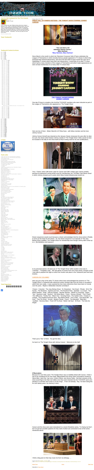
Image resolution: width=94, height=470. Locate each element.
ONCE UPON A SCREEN (6, 171)
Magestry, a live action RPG (6, 275)
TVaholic (2, 235)
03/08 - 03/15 (5, 107)
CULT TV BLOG (4, 182)
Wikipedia (3, 205)
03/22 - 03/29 (5, 104)
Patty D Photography (5, 278)
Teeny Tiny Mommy (4, 276)
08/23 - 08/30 (5, 80)
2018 (3, 120)
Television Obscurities (5, 243)
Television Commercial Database (7, 262)
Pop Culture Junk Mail (5, 226)
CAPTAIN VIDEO (4, 185)
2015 (3, 123)
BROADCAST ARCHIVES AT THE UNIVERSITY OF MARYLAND (13, 186)
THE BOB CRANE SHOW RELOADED (8, 162)
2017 (3, 121)
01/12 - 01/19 (5, 116)
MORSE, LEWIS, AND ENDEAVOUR (8, 219)
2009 (3, 130)
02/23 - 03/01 (5, 110)
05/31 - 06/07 (5, 93)
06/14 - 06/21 (5, 91)
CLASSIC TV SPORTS (5, 181)
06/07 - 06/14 (5, 92)
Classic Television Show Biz (6, 245)
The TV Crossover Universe (6, 191)
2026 (3, 52)
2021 (3, 58)
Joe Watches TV (4, 202)
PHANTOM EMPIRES (5, 170)
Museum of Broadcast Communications (8, 257)
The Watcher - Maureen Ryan (6, 236)
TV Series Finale (4, 241)
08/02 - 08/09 (5, 83)
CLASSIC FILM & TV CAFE (6, 183)
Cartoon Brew (3, 230)
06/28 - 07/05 (5, 89)
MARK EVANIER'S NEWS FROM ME (8, 161)
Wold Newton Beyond (5, 228)
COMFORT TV (4, 180)
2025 (3, 53)
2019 (3, 119)
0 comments (46, 460)
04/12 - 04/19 (5, 101)
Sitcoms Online (4, 251)
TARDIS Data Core (4, 222)
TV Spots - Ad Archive (5, 242)
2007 (3, 133)
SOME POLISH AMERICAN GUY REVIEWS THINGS (11, 167)
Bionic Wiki (3, 208)
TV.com (2, 246)
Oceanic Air (3, 265)
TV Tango (3, 249)
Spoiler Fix (3, 240)
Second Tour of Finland (5, 266)
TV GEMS (3, 166)
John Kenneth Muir (4, 234)
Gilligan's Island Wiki (5, 211)
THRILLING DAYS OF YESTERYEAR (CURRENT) (10, 156)
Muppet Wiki (3, 220)
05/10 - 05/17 (5, 96)
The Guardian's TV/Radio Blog (6, 198)
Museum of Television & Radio (6, 256)
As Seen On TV (37, 461)
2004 (3, 136)
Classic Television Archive (6, 224)
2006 (3, 134)
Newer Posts (35, 464)
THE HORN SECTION (5, 177)
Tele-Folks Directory (73, 461)
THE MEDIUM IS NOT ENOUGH (7, 159)
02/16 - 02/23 (5, 111)
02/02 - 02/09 (5, 113)
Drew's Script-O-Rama (5, 260)
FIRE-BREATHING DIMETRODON (7, 178)
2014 (3, 124)
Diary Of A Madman (4, 227)
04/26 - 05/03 (5, 99)
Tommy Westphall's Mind (5, 190)
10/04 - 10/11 (5, 73)
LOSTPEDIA (3, 216)
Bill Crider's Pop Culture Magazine (7, 197)
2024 (3, 54)
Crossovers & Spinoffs (5, 188)
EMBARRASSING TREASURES (7, 179)
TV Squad (3, 196)
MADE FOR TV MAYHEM (6, 173)
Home (63, 464)
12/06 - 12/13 (5, 63)
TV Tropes (3, 248)
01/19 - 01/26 (5, 115)
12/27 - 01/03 (5, 60)
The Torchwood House (5, 269)
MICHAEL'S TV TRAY (5, 172)
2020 (3, 59)
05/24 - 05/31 (5, 94)
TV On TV (79, 461)
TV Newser (3, 225)
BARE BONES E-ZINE (5, 187)
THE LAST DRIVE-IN (5, 174)
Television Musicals (4, 267)
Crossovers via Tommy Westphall (7, 189)
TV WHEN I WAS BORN (5, 164)
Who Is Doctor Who (4, 268)
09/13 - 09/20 (5, 76)
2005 (3, 135)
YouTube (2, 195)
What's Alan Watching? (5, 200)
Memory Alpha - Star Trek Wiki (6, 218)
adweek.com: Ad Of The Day (6, 253)
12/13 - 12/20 (5, 62)
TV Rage (2, 247)
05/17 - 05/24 (5, 95)
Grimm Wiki (3, 212)
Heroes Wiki (3, 213)
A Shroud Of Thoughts (5, 199)
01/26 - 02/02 (5, 114)
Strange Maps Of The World (6, 271)
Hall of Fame (42, 461)
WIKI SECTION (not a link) (6, 204)
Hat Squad (47, 461)
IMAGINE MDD (4, 176)
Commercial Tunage (5, 206)
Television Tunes (4, 261)
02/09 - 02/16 (5, 112)
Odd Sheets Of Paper (5, 274)
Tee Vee (2, 254)
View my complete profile (6, 33)
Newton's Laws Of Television (6, 259)
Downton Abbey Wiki (5, 210)
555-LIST (2, 273)
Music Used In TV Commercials (7, 263)
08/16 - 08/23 (5, 81)
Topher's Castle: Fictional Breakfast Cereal (9, 270)
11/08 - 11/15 (5, 68)
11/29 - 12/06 (5, 64)
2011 (3, 128)
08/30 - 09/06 (5, 79)
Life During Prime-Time (61, 461)
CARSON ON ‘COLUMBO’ (40, 277)
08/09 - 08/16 (5, 82)
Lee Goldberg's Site (4, 233)
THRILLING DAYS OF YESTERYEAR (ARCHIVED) (10, 157)
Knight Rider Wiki (4, 215)
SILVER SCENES (4, 168)
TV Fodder (3, 239)
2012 (3, 127)
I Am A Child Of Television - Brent (7, 201)
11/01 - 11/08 (5, 69)
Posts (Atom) (40, 467)
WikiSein (2, 223)
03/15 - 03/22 (5, 106)
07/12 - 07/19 (5, 86)
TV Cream (3, 258)
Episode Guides (4, 193)
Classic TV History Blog (5, 203)
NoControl (3, 194)
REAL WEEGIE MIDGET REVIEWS (7, 169)
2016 (3, 122)
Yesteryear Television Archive (6, 244)
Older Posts (90, 464)
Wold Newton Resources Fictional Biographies (9, 229)
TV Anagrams (3, 272)
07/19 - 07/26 (5, 85)
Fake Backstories (4, 232)
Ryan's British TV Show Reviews (7, 252)
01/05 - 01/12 (5, 117)
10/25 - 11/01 (5, 70)
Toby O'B (9, 19)
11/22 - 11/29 (5, 65)
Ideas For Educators (5, 277)
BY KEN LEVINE (4, 160)
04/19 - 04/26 (5, 100)
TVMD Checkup (4, 255)
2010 (3, 129)
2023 (3, 55)
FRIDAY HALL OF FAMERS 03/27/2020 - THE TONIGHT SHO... (14, 105)
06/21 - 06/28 (5, 90)
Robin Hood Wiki (4, 221)
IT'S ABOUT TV (4, 175)
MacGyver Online (4, 217)
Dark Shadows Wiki (4, 209)
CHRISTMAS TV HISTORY (6, 184)
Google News (3, 281)
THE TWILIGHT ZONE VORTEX (7, 163)
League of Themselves (53, 461)
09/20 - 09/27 (5, 75)
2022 (3, 56)
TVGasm (2, 238)
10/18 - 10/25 (5, 71)
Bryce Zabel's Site (4, 237)
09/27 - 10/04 (5, 74)
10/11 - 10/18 (5, 72)
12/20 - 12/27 (5, 61)
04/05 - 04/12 (5, 102)
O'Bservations (67, 461)
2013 (3, 126)
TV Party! (2, 250)
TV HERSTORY (4, 165)
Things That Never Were (5, 231)
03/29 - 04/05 (5, 103)
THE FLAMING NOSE (5, 158)
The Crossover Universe (5, 192)
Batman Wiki (3, 207)
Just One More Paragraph (6, 264)
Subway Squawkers (4, 279)
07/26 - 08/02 (5, 84)
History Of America (4, 280)
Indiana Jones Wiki (4, 214)
